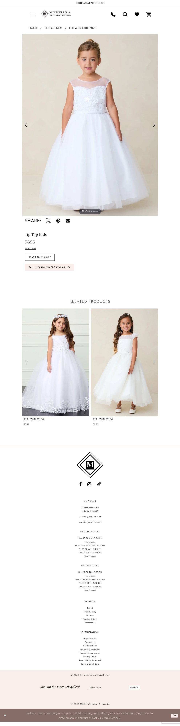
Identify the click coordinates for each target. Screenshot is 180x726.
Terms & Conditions (90, 668)
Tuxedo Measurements (90, 657)
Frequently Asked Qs (90, 653)
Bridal (90, 612)
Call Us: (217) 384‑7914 (90, 521)
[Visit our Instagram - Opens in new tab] (89, 488)
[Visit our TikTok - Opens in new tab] (99, 488)
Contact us (90, 646)
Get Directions (90, 650)
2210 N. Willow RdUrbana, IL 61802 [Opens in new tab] (90, 513)
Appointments (90, 642)
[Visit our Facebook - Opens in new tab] (80, 488)
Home (33, 28)
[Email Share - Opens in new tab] (67, 220)
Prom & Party (90, 616)
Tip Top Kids (53, 28)
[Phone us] (113, 14)
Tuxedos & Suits (90, 623)
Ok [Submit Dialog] (174, 719)
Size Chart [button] (32, 249)
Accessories (90, 627)
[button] (32, 14)
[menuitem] (32, 14)
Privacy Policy (90, 661)
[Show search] (125, 14)
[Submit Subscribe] (138, 691)
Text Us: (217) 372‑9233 (90, 526)
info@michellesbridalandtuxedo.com (90, 679)
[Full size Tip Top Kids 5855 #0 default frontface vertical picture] (90, 125)
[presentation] (55, 366)
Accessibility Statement (90, 664)
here (118, 721)
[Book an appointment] (90, 3)
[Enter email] (113, 691)
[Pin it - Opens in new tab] (58, 221)
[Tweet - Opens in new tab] (48, 220)
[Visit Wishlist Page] (137, 14)
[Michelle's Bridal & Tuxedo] (55, 14)
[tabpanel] (90, 125)
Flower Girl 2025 (82, 28)
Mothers (90, 619)
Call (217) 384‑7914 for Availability (54, 270)
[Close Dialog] (5, 719)
